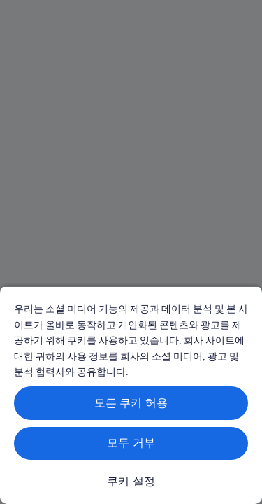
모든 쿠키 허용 (131, 403)
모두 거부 (131, 442)
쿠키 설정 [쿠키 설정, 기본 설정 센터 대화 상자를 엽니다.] (131, 481)
